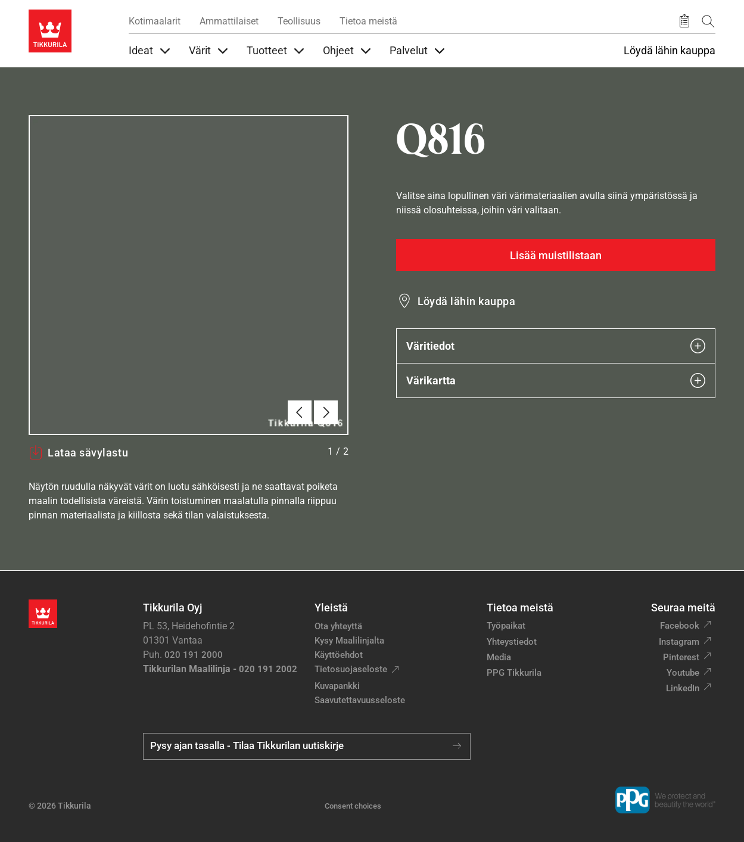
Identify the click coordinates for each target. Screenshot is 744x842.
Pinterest (681, 657)
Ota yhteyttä (338, 626)
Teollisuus (299, 21)
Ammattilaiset (229, 21)
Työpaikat (506, 625)
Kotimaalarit (154, 21)
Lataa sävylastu (78, 452)
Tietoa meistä (368, 21)
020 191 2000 (193, 655)
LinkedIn (682, 688)
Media (499, 657)
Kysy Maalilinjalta (349, 640)
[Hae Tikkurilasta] (708, 21)
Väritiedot (556, 345)
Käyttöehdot (339, 655)
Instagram (679, 641)
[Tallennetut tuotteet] (684, 21)
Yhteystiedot (512, 641)
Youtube (683, 672)
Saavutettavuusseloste (360, 700)
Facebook (679, 625)
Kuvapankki (337, 686)
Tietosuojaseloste (351, 669)
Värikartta (556, 380)
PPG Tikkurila (514, 672)
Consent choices (353, 805)
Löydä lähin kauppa (669, 51)
